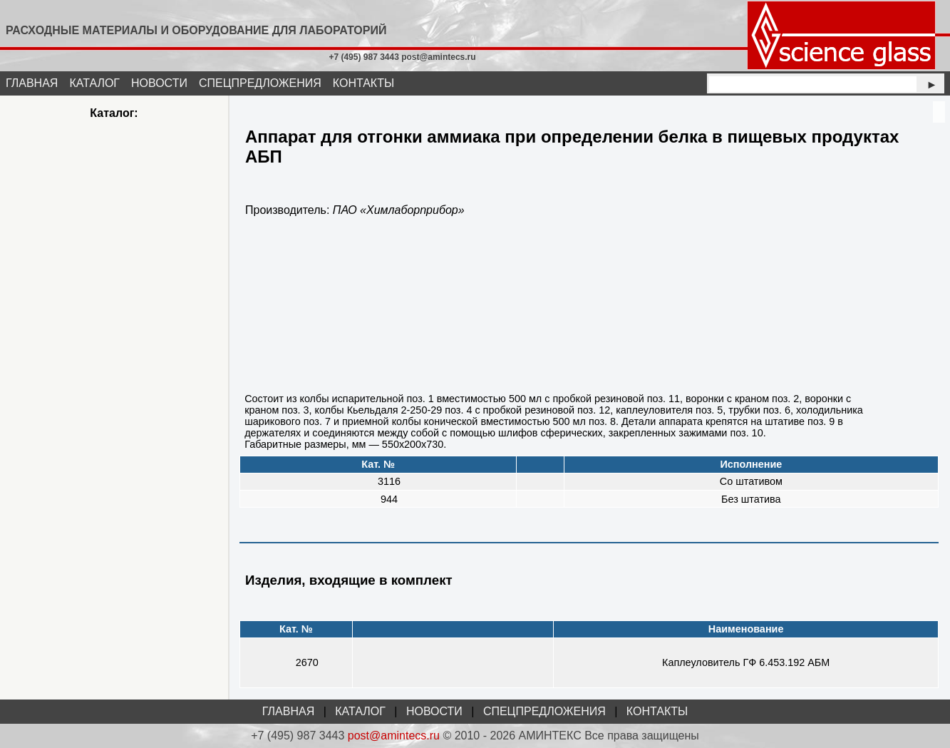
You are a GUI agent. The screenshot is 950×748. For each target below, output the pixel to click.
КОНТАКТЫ (363, 83)
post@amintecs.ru (394, 735)
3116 (389, 481)
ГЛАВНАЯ (32, 83)
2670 (307, 662)
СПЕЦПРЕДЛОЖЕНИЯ (260, 83)
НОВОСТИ (159, 83)
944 (389, 499)
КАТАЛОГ (94, 83)
